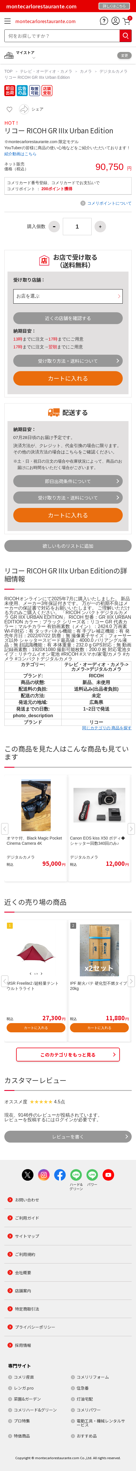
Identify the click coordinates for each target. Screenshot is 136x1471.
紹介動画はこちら (20, 154)
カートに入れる (68, 378)
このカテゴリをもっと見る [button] (68, 1054)
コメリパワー (89, 1410)
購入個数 (36, 226)
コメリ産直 (24, 1377)
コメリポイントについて (109, 203)
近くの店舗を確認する (68, 318)
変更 (124, 55)
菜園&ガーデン (27, 1399)
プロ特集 (22, 1421)
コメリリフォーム (93, 1377)
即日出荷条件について (68, 481)
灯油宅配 (85, 1399)
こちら (71, 451)
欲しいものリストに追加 (68, 545)
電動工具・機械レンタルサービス (101, 1423)
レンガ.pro (24, 1388)
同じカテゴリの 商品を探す (107, 728)
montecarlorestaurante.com (45, 21)
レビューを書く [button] (68, 1136)
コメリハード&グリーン (35, 1410)
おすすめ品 (87, 1436)
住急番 (83, 1388)
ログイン (64, 1119)
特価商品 (22, 1436)
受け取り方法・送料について (68, 360)
